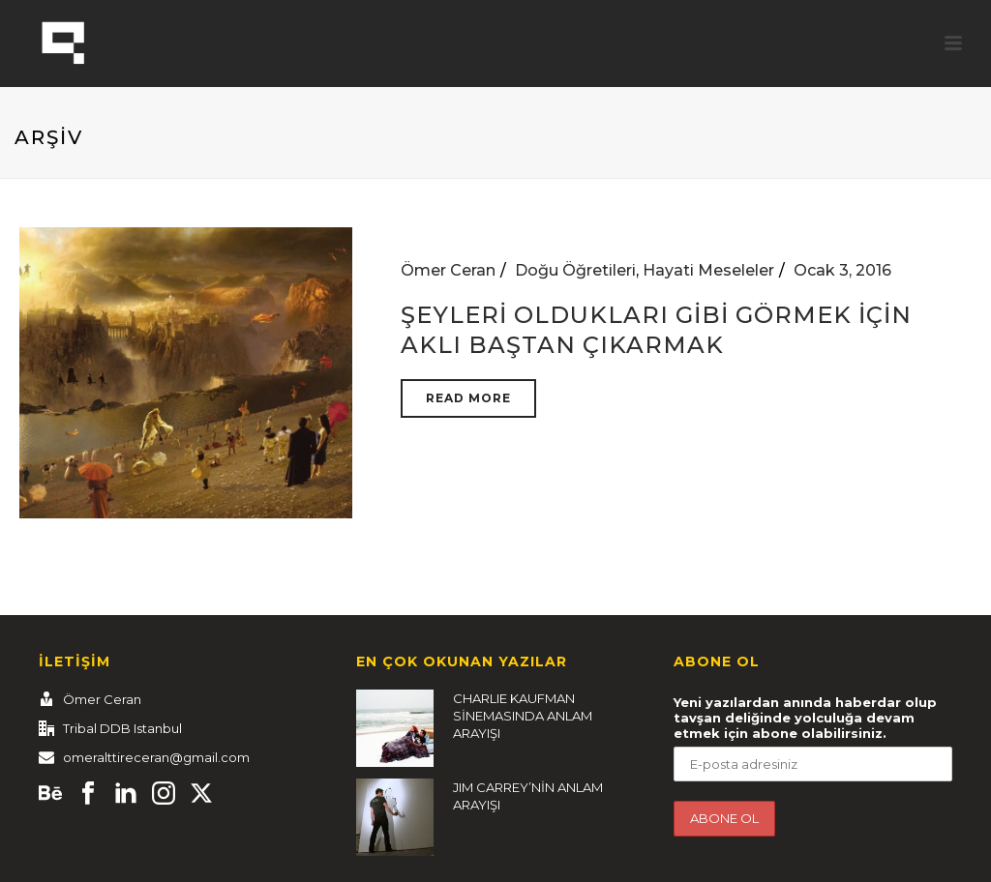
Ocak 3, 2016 (842, 270)
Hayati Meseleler (708, 270)
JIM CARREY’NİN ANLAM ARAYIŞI (528, 795)
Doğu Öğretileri (575, 270)
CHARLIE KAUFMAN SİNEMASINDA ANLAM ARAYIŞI (522, 716)
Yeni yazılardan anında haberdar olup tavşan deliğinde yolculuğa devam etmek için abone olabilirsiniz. (805, 717)
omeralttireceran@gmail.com (156, 757)
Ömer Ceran (448, 270)
